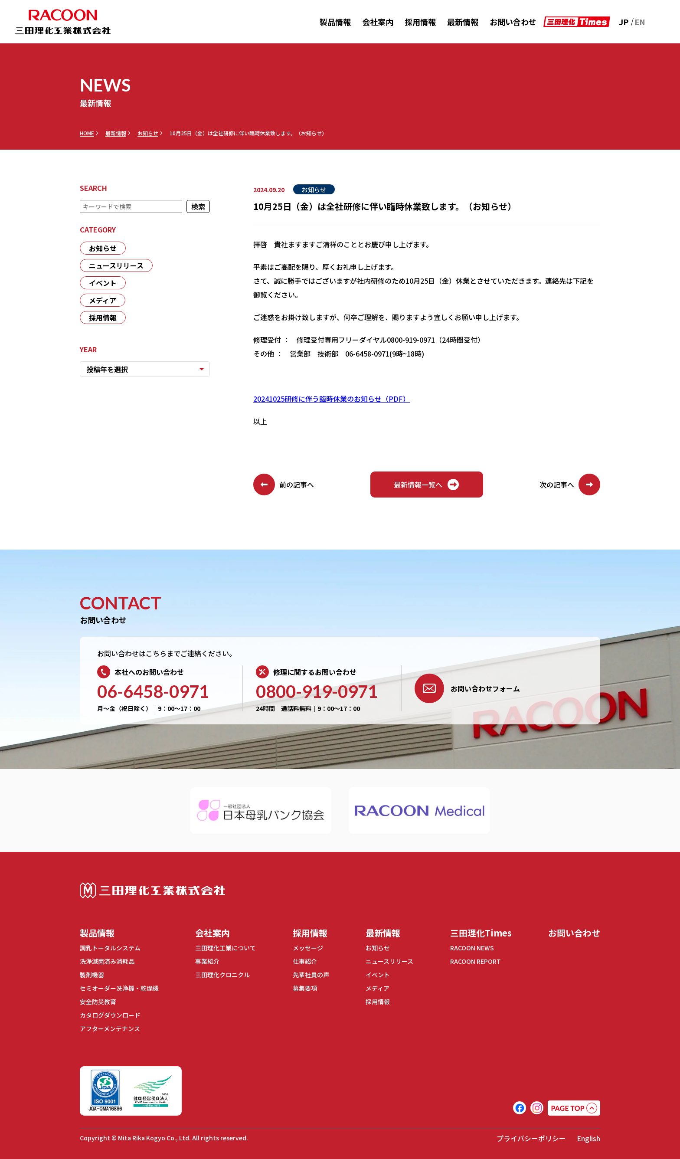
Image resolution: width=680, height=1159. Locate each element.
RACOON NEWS (472, 947)
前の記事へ (283, 484)
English (588, 1138)
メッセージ (308, 947)
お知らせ (147, 133)
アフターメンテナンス (110, 1028)
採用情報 (420, 21)
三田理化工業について (225, 947)
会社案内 (377, 21)
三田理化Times (481, 933)
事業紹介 (207, 961)
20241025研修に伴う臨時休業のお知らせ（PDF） (331, 398)
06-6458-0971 (153, 691)
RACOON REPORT (475, 961)
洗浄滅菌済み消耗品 (107, 961)
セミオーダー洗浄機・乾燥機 (119, 988)
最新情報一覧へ (427, 484)
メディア (102, 300)
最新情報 (462, 21)
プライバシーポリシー (531, 1138)
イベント (103, 283)
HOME (87, 133)
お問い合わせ (513, 21)
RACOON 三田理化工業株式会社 (63, 22)
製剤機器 (92, 974)
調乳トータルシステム (110, 947)
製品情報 (335, 21)
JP (623, 22)
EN (639, 22)
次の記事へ (569, 484)
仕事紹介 (305, 961)
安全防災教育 (98, 1001)
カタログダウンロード (110, 1015)
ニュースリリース (116, 265)
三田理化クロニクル (222, 974)
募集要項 (305, 988)
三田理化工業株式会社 (152, 890)
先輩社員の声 (311, 974)
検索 (198, 206)
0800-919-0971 (317, 691)
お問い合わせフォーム (467, 688)
